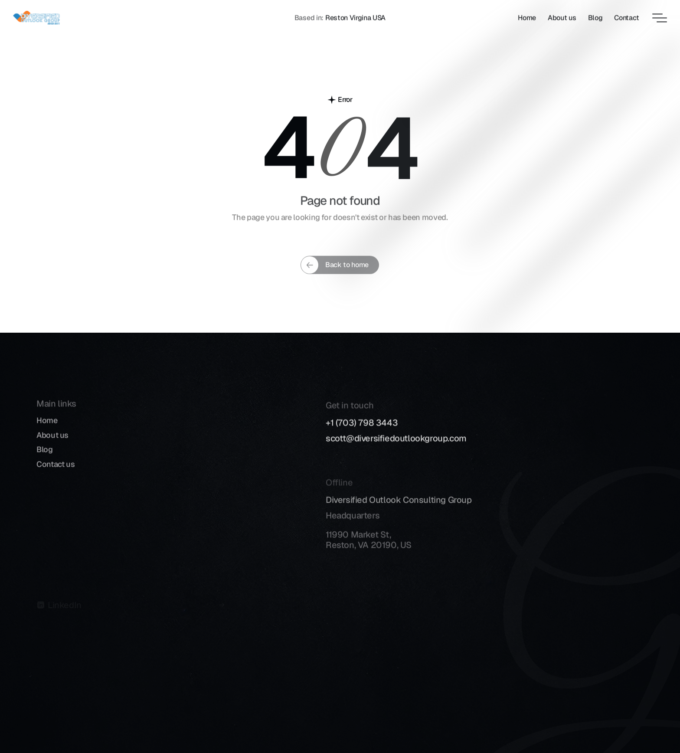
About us (52, 443)
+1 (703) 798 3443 (362, 433)
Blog (44, 458)
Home (47, 429)
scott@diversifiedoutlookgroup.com (396, 449)
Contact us (55, 472)
